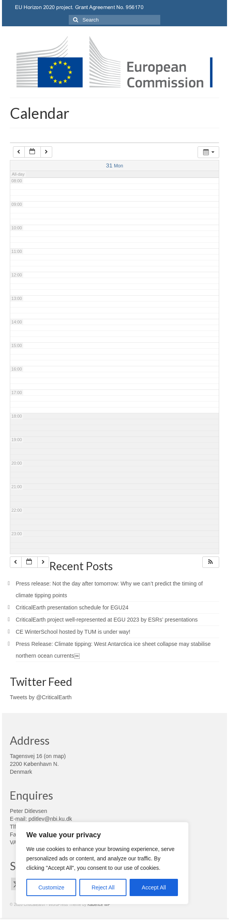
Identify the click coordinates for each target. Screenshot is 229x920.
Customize (51, 887)
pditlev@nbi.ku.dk (50, 819)
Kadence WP (99, 904)
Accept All (154, 887)
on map (55, 756)
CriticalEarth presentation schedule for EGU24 (72, 607)
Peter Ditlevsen (28, 811)
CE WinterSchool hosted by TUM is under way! (73, 632)
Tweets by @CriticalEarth (40, 697)
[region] (102, 863)
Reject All (103, 887)
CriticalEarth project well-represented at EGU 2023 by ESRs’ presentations (107, 619)
